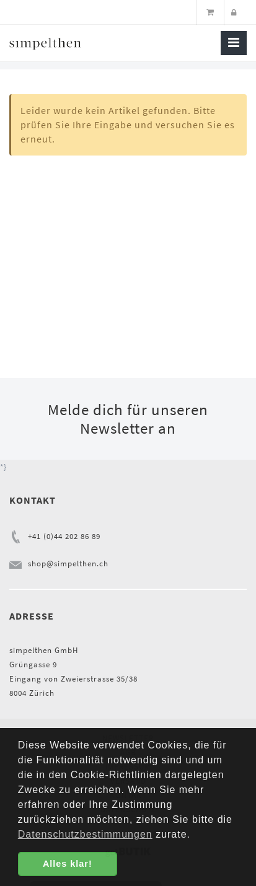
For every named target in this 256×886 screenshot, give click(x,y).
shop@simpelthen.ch (68, 563)
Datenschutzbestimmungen (85, 834)
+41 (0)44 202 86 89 (64, 536)
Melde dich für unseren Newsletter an (128, 419)
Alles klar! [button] (67, 864)
